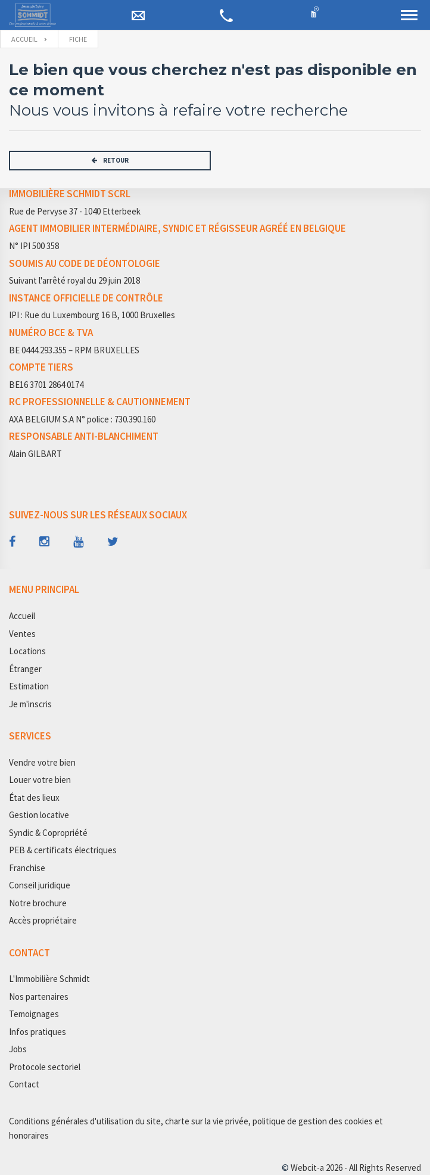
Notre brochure (38, 903)
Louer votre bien (40, 779)
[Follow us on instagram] (44, 541)
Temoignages (34, 1013)
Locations (27, 651)
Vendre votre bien (42, 762)
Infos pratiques (37, 1031)
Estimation (29, 686)
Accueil (24, 39)
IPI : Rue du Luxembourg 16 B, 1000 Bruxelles (92, 315)
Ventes (22, 633)
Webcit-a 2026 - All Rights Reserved (356, 1167)
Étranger (25, 668)
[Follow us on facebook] (12, 541)
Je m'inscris (30, 704)
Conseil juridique (39, 885)
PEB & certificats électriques (63, 850)
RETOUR (110, 160)
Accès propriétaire (43, 920)
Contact (24, 1084)
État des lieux (34, 797)
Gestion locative (39, 814)
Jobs (18, 1049)
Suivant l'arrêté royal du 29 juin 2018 (74, 280)
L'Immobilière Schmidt (49, 978)
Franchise (27, 868)
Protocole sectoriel (44, 1067)
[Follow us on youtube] (78, 541)
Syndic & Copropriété (48, 832)
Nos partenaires (38, 996)
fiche (78, 39)
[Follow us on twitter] (113, 541)
